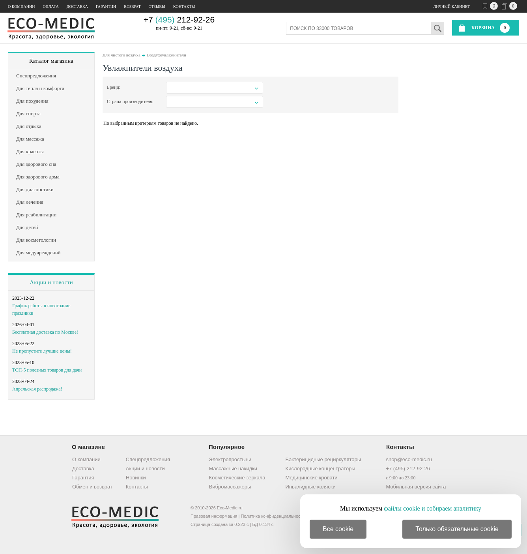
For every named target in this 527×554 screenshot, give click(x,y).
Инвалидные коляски (311, 487)
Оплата (50, 6)
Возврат (132, 6)
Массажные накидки (233, 468)
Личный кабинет (452, 6)
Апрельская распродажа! (37, 389)
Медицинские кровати (312, 478)
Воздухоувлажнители (166, 55)
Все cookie (338, 529)
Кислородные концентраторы (320, 468)
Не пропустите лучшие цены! (42, 351)
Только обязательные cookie (457, 529)
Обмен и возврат (92, 487)
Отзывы (157, 6)
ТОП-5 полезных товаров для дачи (47, 370)
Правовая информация (214, 516)
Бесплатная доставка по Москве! (45, 332)
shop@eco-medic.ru (409, 459)
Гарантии (106, 6)
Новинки (136, 478)
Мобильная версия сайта (416, 487)
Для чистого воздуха (121, 55)
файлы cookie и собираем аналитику (432, 508)
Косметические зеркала (237, 478)
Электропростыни (230, 459)
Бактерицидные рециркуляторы (323, 459)
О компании (21, 6)
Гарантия (83, 478)
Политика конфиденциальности (273, 516)
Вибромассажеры (230, 487)
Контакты (184, 6)
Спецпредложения (148, 459)
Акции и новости (51, 282)
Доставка (77, 6)
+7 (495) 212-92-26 (408, 468)
